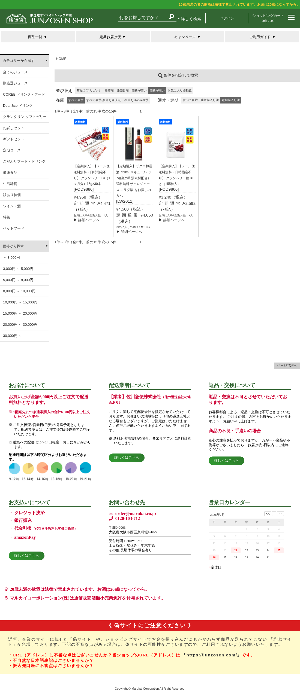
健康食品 (10, 173)
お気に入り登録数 (180, 90)
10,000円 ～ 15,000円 (20, 302)
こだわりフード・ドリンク (24, 161)
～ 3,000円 (11, 257)
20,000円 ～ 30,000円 (20, 324)
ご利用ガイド (260, 37)
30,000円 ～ (12, 336)
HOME (61, 59)
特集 (6, 217)
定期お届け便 (110, 37)
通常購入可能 (210, 100)
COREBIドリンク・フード (24, 94)
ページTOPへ (287, 365)
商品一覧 (35, 37)
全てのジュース (15, 72)
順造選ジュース (15, 83)
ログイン (227, 18)
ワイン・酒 (12, 206)
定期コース (12, 150)
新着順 (109, 90)
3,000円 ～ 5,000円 (18, 269)
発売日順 (123, 90)
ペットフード (13, 228)
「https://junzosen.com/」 (212, 655)
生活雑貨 (10, 184)
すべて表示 (190, 100)
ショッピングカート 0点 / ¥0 (268, 18)
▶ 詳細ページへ (87, 220)
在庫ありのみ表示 (136, 100)
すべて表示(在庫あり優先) (103, 100)
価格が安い (139, 90)
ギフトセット (13, 139)
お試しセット (13, 128)
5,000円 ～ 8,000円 (18, 280)
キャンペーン (185, 37)
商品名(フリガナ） (89, 90)
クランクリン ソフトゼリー (25, 117)
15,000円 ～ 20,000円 (20, 313)
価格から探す (13, 246)
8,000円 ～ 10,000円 (19, 291)
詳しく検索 (191, 18)
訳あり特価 (12, 195)
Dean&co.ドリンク (18, 106)
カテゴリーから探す (19, 61)
